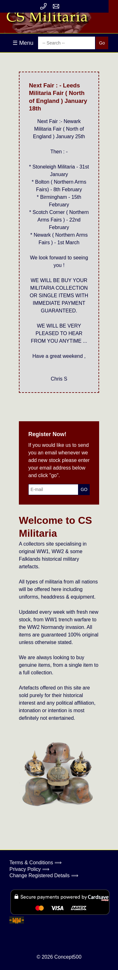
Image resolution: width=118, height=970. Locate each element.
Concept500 (67, 957)
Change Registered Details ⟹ (43, 875)
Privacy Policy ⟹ (29, 869)
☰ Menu (23, 43)
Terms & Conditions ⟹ (35, 862)
